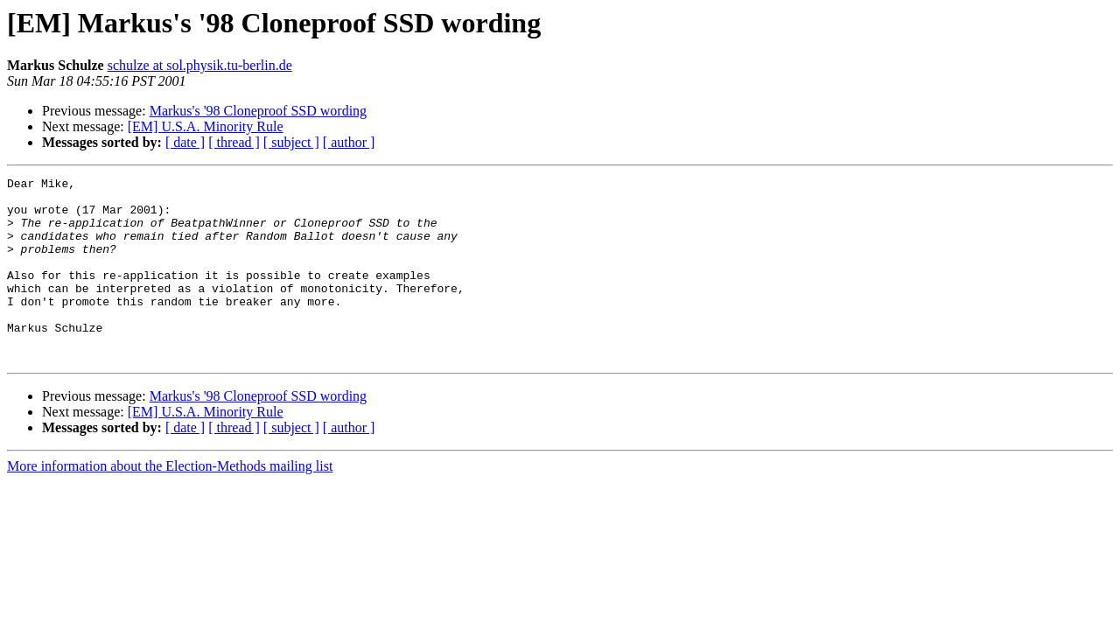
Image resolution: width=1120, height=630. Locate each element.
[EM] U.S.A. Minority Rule (206, 126)
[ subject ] (291, 142)
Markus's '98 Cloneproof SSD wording (258, 110)
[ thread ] (234, 142)
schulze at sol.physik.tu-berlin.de (200, 65)
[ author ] (349, 142)
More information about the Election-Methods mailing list (169, 502)
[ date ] (185, 142)
